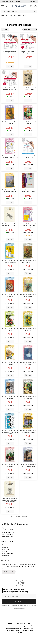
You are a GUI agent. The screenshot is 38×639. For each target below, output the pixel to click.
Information (33, 1)
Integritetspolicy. (19, 608)
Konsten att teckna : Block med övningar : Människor (10, 88)
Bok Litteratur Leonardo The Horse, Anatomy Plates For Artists (10, 225)
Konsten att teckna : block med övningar (10, 52)
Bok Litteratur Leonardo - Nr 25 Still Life (10, 122)
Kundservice (6, 545)
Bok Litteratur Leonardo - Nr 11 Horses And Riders (28, 261)
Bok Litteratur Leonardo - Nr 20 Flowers (10, 329)
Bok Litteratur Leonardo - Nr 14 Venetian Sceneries (10, 190)
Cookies (4, 551)
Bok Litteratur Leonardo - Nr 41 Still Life (10, 465)
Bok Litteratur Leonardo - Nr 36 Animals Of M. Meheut (28, 88)
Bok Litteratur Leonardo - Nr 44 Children (28, 122)
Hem (2, 15)
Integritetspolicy (7, 553)
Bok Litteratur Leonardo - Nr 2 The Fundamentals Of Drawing (28, 225)
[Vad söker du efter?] (19, 11)
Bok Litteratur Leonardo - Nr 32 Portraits (10, 397)
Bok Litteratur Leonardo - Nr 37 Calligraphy (28, 397)
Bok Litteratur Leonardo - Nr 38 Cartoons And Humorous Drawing (10, 432)
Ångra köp (5, 556)
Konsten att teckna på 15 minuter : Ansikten (28, 156)
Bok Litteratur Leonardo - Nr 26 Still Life (10, 363)
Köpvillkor (5, 547)
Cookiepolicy (6, 549)
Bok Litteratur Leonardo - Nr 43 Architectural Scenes (28, 465)
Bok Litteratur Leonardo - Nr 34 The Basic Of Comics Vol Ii (10, 157)
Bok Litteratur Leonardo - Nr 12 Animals (10, 295)
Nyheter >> (19, 1)
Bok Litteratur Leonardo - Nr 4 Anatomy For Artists (10, 261)
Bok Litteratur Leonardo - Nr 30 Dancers (28, 363)
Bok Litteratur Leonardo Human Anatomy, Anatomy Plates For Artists (10, 500)
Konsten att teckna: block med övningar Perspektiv (28, 52)
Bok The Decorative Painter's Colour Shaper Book (28, 191)
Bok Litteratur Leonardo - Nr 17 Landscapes (28, 295)
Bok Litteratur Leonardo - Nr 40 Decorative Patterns (28, 431)
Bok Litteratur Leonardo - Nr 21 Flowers (28, 329)
